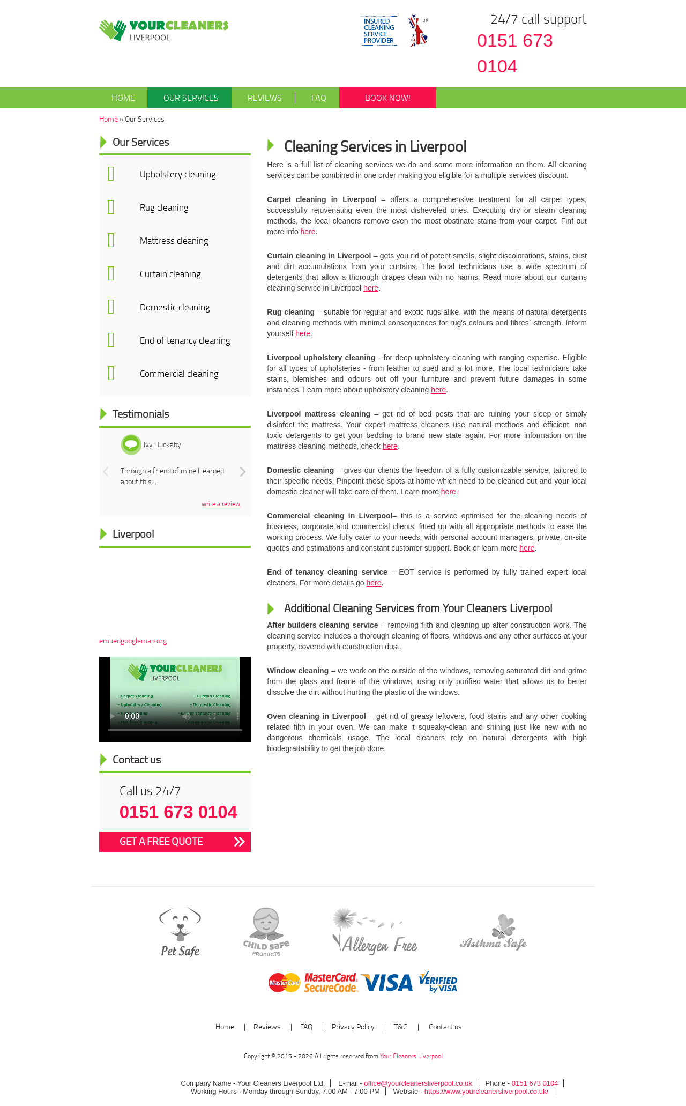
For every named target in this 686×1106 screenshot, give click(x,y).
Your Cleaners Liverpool (411, 1055)
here (308, 231)
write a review (221, 503)
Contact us (444, 1026)
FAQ (310, 97)
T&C (400, 1026)
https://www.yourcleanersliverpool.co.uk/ (485, 1091)
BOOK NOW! (388, 97)
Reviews (257, 97)
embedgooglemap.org (133, 640)
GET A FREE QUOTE (161, 841)
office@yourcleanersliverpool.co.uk (418, 1083)
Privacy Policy (353, 1026)
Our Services (183, 97)
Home (123, 97)
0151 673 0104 (515, 53)
